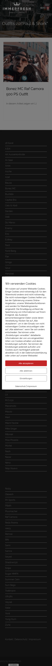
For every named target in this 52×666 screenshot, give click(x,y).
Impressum (32, 386)
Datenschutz (20, 386)
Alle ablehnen (26, 370)
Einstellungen (26, 378)
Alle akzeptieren (26, 363)
